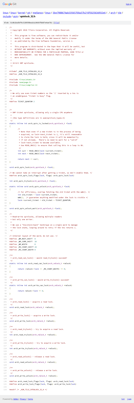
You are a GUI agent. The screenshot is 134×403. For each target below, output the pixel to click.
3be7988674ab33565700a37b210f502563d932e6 (79, 12)
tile (119, 12)
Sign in (128, 4)
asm (15, 16)
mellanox (38, 12)
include (7, 16)
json (129, 399)
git (28, 12)
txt (123, 399)
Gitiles (15, 399)
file (56, 23)
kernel (21, 12)
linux (5, 12)
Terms (30, 399)
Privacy (23, 399)
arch (113, 12)
